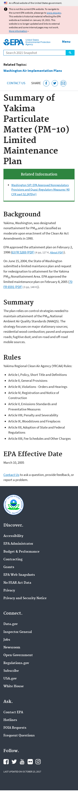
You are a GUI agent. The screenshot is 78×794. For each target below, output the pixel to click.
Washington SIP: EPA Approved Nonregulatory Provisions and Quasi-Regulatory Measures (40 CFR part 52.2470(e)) (40, 189)
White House (13, 686)
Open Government (18, 655)
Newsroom (11, 647)
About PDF (56, 252)
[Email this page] (63, 83)
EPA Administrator (18, 544)
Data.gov (10, 624)
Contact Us (16, 83)
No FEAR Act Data (17, 583)
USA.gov (10, 679)
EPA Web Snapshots (19, 575)
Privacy (9, 590)
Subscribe (11, 671)
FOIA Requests (14, 728)
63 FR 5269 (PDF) (23, 252)
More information (18, 31)
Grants (8, 567)
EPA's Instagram (38, 761)
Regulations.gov (16, 663)
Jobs (6, 640)
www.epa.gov (54, 12)
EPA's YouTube (22, 761)
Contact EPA (13, 712)
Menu (66, 41)
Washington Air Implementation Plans (32, 71)
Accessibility (13, 536)
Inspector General (17, 632)
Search (70, 53)
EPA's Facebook (6, 761)
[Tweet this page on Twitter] (55, 83)
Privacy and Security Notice (25, 598)
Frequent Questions (19, 735)
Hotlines (10, 720)
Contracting (12, 559)
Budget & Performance (21, 552)
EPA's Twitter (14, 761)
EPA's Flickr (30, 761)
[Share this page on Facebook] (46, 83)
